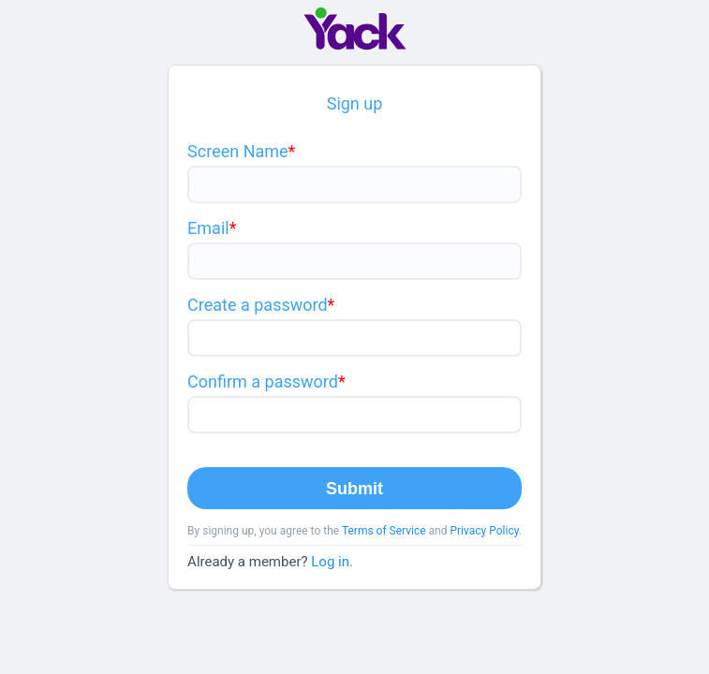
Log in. (332, 561)
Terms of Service (384, 530)
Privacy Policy (484, 530)
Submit (354, 488)
